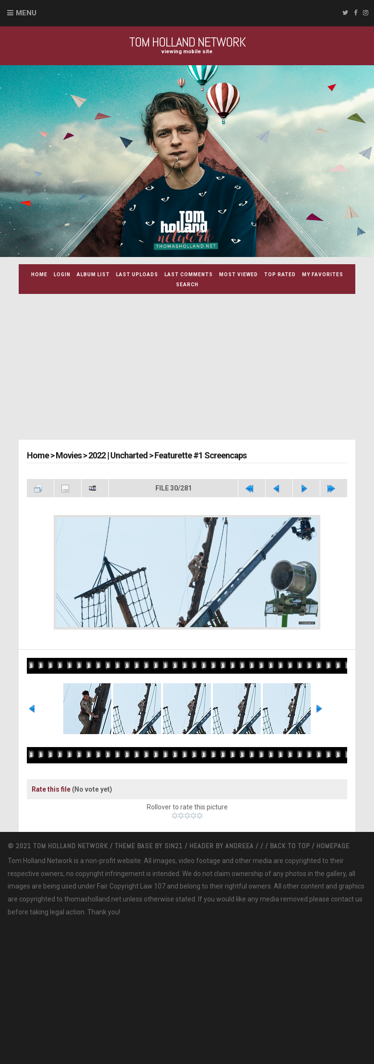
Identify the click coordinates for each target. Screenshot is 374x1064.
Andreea (240, 846)
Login (62, 274)
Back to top (290, 846)
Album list (93, 274)
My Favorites (322, 274)
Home (39, 274)
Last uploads (137, 274)
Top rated (280, 274)
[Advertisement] (196, 368)
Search (187, 284)
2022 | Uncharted (118, 455)
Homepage (333, 846)
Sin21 (174, 846)
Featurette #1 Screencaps (200, 455)
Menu (26, 13)
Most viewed (238, 274)
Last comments (188, 274)
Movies (69, 455)
